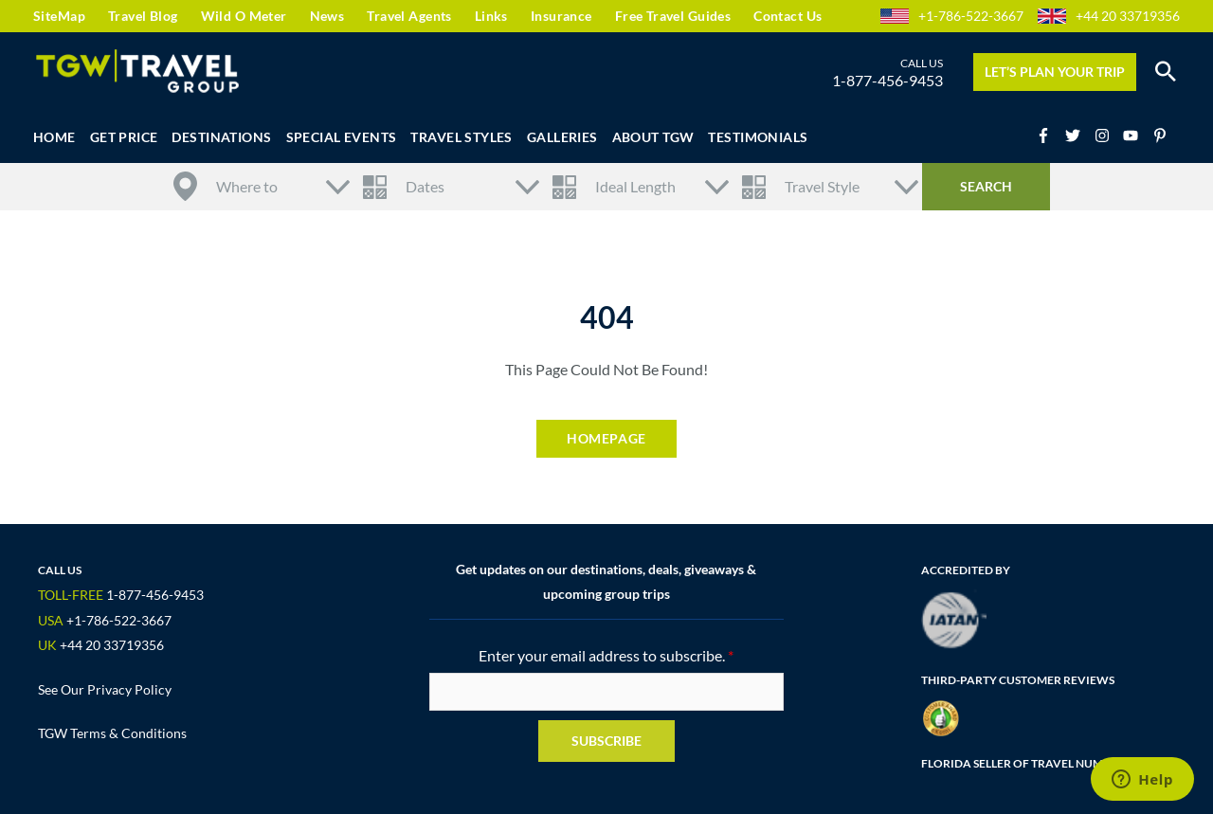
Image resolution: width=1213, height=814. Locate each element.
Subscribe (606, 741)
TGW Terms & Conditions (112, 733)
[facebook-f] (1049, 135)
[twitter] (1078, 135)
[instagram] (1108, 135)
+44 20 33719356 (1128, 16)
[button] (1165, 72)
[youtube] (1136, 135)
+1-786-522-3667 (970, 16)
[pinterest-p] (1162, 135)
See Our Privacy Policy (105, 689)
